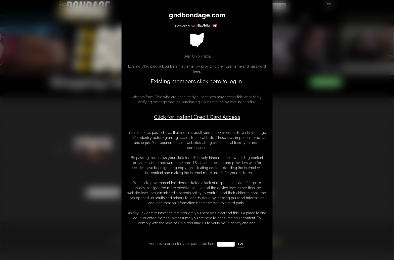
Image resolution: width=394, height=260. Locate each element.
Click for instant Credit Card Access (197, 117)
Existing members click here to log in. (197, 81)
